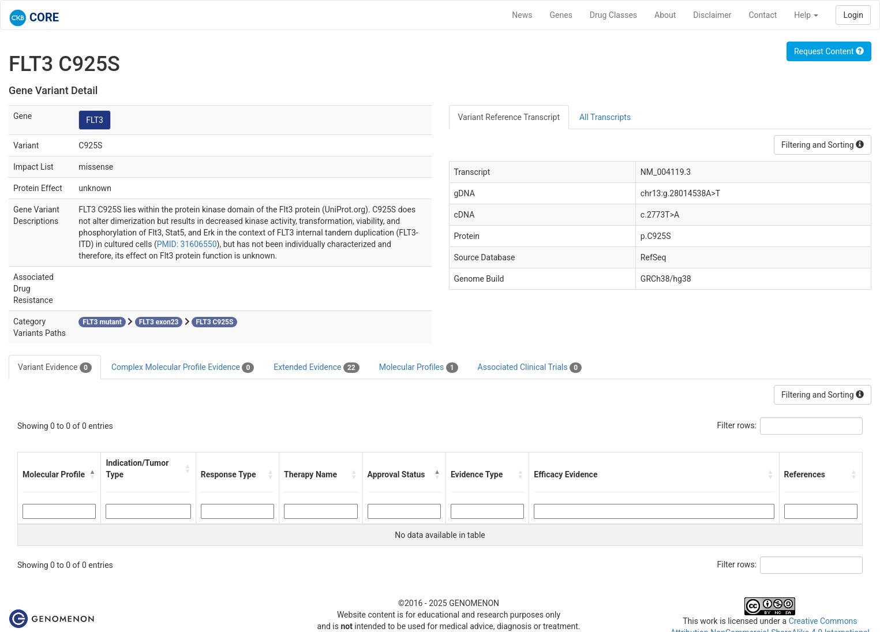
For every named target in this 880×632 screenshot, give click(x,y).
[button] (92, 474)
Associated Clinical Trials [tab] (530, 367)
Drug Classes (613, 15)
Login (853, 15)
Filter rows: (737, 425)
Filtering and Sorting (822, 144)
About (665, 15)
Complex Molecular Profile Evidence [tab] (182, 367)
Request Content (829, 51)
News (522, 15)
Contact (762, 15)
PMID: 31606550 (187, 244)
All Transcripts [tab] (605, 117)
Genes (561, 15)
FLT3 (94, 120)
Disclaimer (712, 15)
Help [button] (806, 15)
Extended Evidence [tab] (316, 367)
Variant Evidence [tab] (55, 367)
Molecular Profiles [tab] (418, 367)
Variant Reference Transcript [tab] (509, 117)
